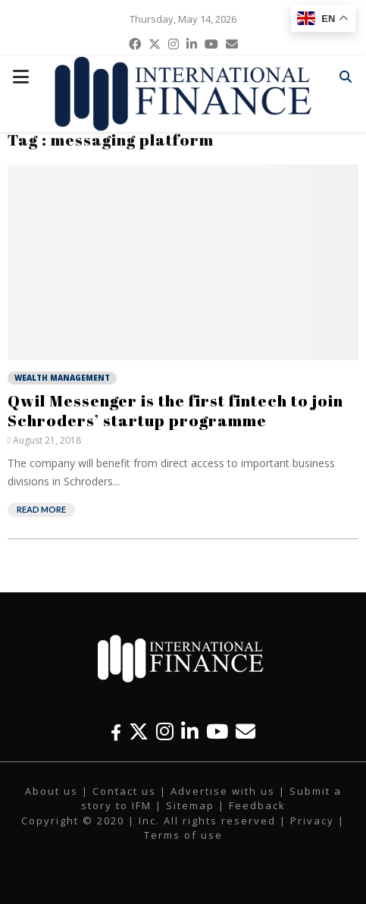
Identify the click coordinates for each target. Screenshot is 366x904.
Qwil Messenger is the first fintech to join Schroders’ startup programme (175, 410)
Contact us (124, 791)
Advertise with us (222, 791)
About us (51, 791)
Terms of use (183, 835)
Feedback (257, 805)
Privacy (312, 820)
